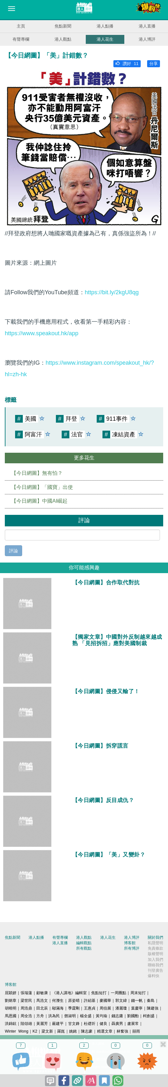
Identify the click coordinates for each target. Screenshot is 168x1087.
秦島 (151, 1000)
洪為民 (54, 1016)
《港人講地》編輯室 (69, 993)
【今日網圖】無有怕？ (37, 473)
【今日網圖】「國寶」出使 (42, 487)
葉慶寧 (137, 1008)
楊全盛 (86, 1016)
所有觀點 (84, 948)
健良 (103, 1023)
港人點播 (105, 26)
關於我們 (155, 937)
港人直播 (147, 26)
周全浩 (26, 1016)
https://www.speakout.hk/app (41, 333)
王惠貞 (89, 1008)
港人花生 (105, 39)
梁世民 (26, 1000)
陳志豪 (87, 1031)
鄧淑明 (70, 1016)
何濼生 (58, 1000)
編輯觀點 (84, 943)
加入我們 (155, 959)
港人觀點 (63, 39)
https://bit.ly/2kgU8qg (112, 292)
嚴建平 (58, 1023)
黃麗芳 (42, 1023)
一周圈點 (118, 993)
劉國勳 (133, 1016)
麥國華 (105, 1000)
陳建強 (152, 1008)
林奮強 (122, 1031)
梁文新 (47, 1031)
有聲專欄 (21, 39)
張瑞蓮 (26, 993)
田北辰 (42, 1008)
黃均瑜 (101, 1016)
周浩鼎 (26, 1008)
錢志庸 (117, 1016)
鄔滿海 (58, 1008)
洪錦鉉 (10, 1023)
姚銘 (73, 1031)
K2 (34, 1031)
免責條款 (155, 948)
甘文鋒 (74, 1023)
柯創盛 (149, 1016)
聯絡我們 (155, 965)
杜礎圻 (89, 1023)
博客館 (130, 943)
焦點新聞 (63, 26)
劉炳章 (10, 1000)
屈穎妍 (10, 993)
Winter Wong (16, 1031)
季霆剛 (74, 1008)
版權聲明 (155, 954)
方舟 (40, 1016)
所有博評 (131, 948)
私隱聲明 (155, 943)
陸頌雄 (26, 1023)
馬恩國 (10, 1016)
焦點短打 (99, 993)
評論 (13, 550)
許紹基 (89, 1000)
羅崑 (61, 1031)
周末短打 (138, 993)
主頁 (21, 26)
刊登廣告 (155, 970)
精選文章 (104, 1031)
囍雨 (136, 1031)
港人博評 (147, 39)
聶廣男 (117, 1023)
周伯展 (105, 1008)
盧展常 (133, 1023)
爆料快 (153, 976)
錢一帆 (137, 1000)
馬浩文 (42, 1000)
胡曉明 (10, 1008)
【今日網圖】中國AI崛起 (39, 501)
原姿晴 (74, 1000)
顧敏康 (42, 993)
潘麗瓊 (121, 1008)
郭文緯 (121, 1000)
